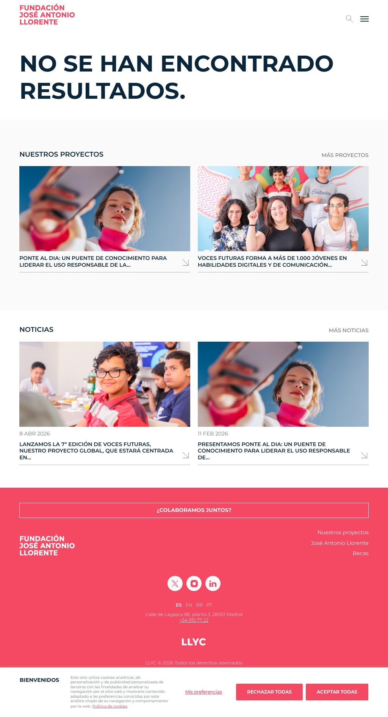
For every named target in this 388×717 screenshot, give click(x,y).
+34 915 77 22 (194, 620)
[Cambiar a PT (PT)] (209, 605)
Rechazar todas (269, 692)
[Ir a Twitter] (175, 583)
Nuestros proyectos (343, 532)
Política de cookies (110, 706)
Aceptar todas (337, 692)
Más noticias (349, 330)
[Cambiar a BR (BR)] (199, 605)
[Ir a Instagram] (194, 583)
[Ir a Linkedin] (213, 583)
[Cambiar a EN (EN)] (189, 605)
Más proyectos (344, 155)
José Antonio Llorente (340, 543)
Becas (361, 553)
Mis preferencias (203, 692)
